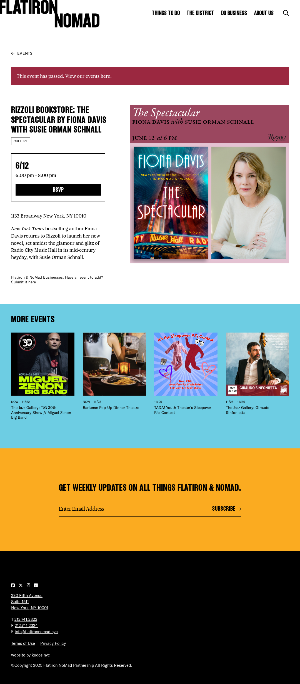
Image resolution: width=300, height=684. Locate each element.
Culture (21, 141)
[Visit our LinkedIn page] (36, 585)
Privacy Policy (53, 643)
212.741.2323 (25, 619)
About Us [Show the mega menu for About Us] (264, 13)
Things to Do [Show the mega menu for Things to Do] (166, 13)
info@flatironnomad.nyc (36, 631)
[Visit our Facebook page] (13, 585)
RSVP (58, 189)
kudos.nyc (41, 655)
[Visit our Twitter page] (21, 585)
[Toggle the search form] (286, 13)
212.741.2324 (26, 625)
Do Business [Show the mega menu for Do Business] (234, 13)
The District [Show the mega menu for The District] (200, 13)
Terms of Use (23, 643)
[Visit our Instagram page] (29, 585)
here (32, 281)
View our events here (87, 76)
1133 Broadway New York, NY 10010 (48, 216)
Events (24, 53)
